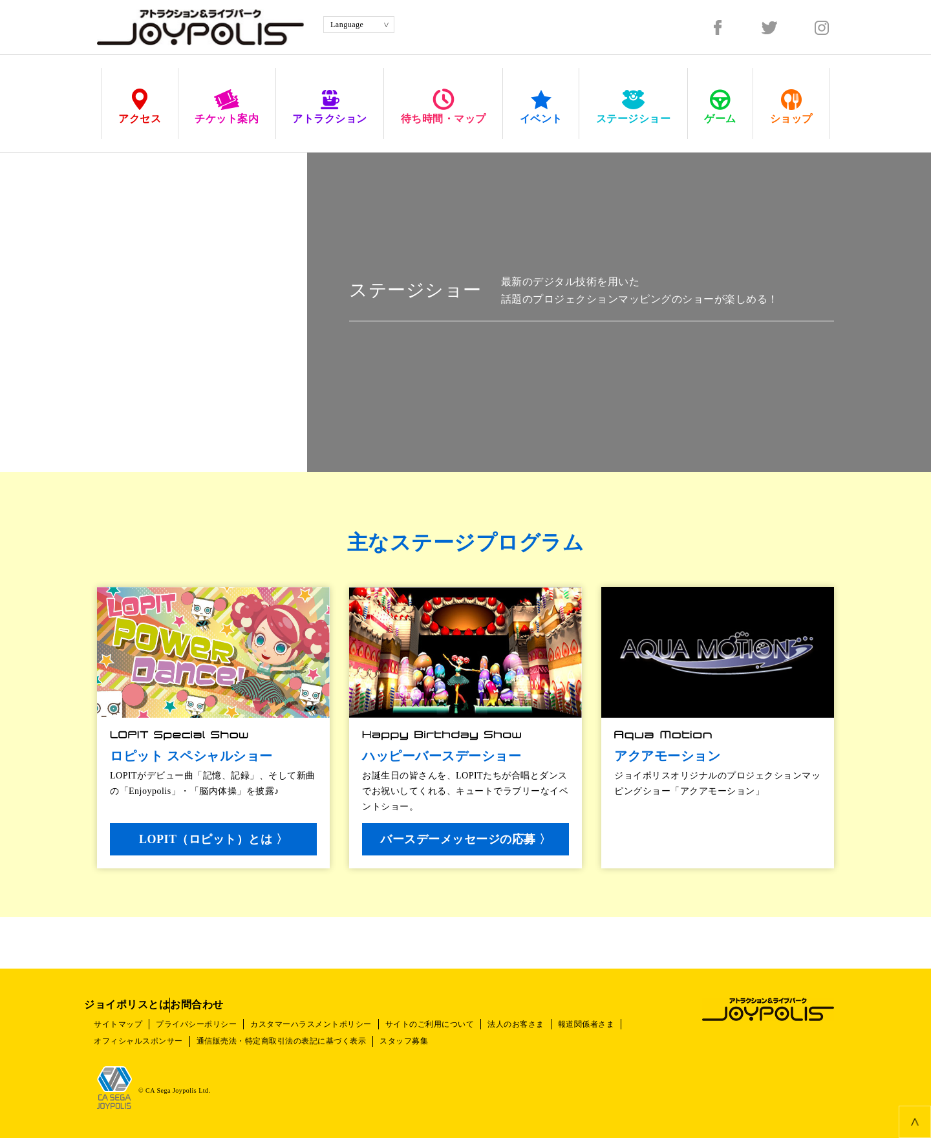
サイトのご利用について (452, 1024)
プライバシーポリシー (206, 1024)
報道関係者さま (622, 1024)
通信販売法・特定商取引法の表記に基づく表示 (291, 1041)
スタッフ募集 (420, 1041)
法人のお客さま (545, 1024)
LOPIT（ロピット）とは (216, 839)
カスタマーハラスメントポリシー (327, 1024)
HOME (109, 133)
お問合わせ (235, 1004)
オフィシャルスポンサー (141, 1041)
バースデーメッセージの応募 (469, 839)
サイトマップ (121, 1024)
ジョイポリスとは (139, 1004)
